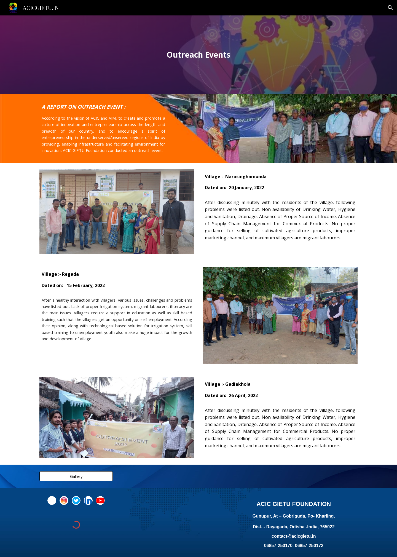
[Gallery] (76, 476)
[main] (198, 55)
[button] (390, 7)
